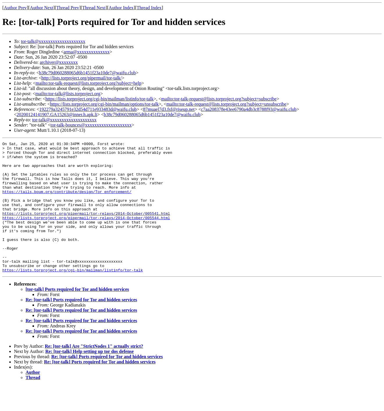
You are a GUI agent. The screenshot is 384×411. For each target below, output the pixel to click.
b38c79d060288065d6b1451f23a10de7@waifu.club (87, 72)
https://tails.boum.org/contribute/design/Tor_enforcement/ (67, 202)
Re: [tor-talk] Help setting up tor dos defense (89, 377)
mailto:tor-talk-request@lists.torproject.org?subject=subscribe (219, 98)
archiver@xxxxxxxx (59, 62)
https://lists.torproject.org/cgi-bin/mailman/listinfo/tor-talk (99, 98)
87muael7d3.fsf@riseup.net (169, 109)
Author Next (41, 7)
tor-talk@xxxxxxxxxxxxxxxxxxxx (53, 41)
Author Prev (15, 7)
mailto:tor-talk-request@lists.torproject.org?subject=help (88, 83)
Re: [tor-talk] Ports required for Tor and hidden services (81, 325)
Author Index (121, 7)
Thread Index (149, 7)
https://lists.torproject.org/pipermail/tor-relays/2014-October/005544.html (86, 233)
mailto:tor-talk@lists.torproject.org (67, 93)
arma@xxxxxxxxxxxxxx (87, 51)
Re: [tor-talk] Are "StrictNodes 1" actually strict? (94, 372)
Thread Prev (67, 7)
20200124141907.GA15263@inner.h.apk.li (57, 114)
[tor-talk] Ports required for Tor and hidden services (77, 315)
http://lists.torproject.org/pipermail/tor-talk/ (81, 77)
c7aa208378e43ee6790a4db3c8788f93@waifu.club (249, 109)
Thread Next (93, 7)
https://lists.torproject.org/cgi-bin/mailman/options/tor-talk (104, 104)
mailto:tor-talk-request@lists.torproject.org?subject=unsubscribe (226, 104)
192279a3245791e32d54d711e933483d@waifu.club (88, 109)
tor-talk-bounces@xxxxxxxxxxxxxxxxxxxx (91, 124)
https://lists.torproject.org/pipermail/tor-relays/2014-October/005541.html (86, 228)
